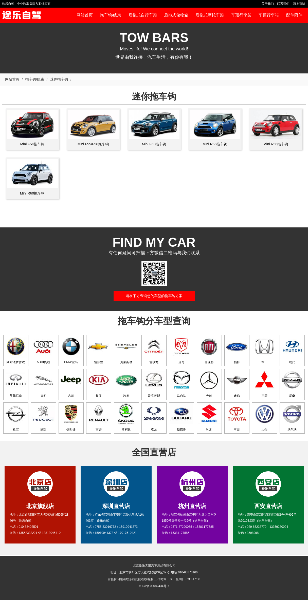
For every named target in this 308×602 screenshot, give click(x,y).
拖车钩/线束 (34, 79)
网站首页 (12, 79)
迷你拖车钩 (59, 79)
